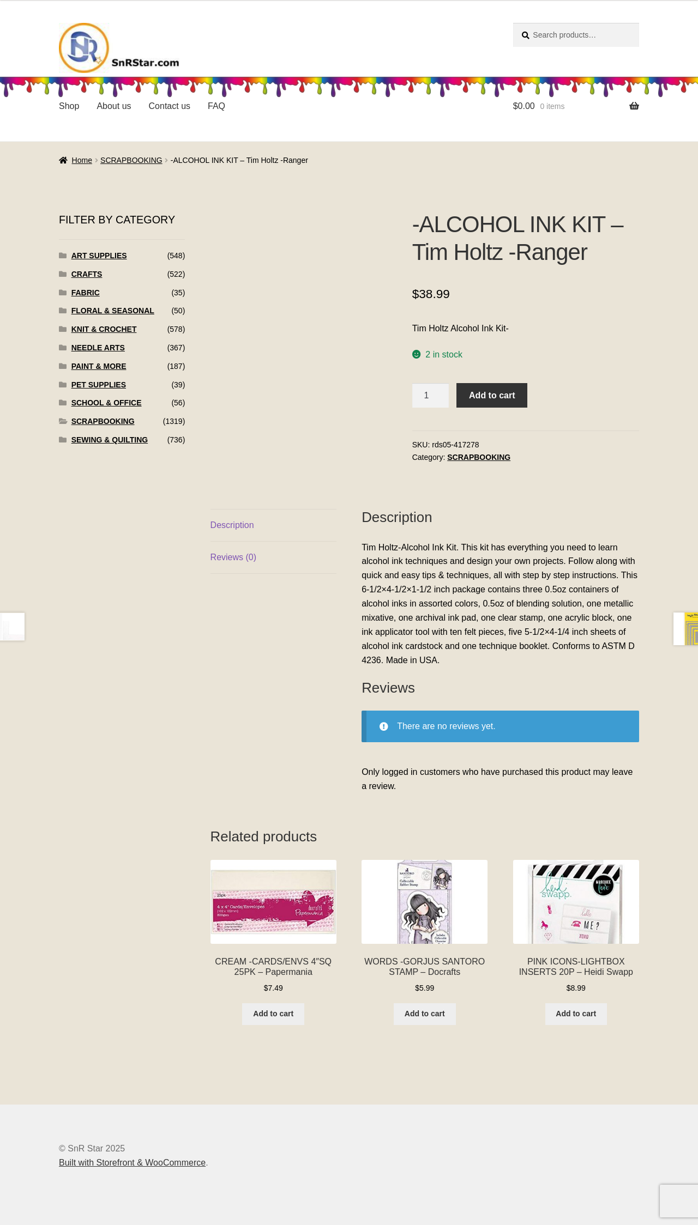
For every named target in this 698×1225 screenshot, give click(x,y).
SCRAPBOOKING (131, 160)
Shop (69, 106)
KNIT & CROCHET (104, 329)
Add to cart (492, 395)
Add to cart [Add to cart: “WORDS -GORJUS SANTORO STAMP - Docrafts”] (425, 1013)
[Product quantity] (430, 395)
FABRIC (85, 292)
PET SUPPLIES (98, 384)
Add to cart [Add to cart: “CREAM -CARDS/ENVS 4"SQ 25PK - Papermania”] (273, 1013)
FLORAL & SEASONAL (112, 310)
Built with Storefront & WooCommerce (132, 1162)
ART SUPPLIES (99, 255)
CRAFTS (87, 274)
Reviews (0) (233, 557)
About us (114, 106)
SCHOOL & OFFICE (106, 402)
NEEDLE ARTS (98, 347)
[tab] (273, 526)
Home (82, 160)
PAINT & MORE (99, 366)
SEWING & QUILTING (109, 439)
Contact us (169, 106)
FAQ (216, 106)
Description (232, 525)
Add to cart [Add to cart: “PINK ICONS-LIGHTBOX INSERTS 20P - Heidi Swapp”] (576, 1013)
